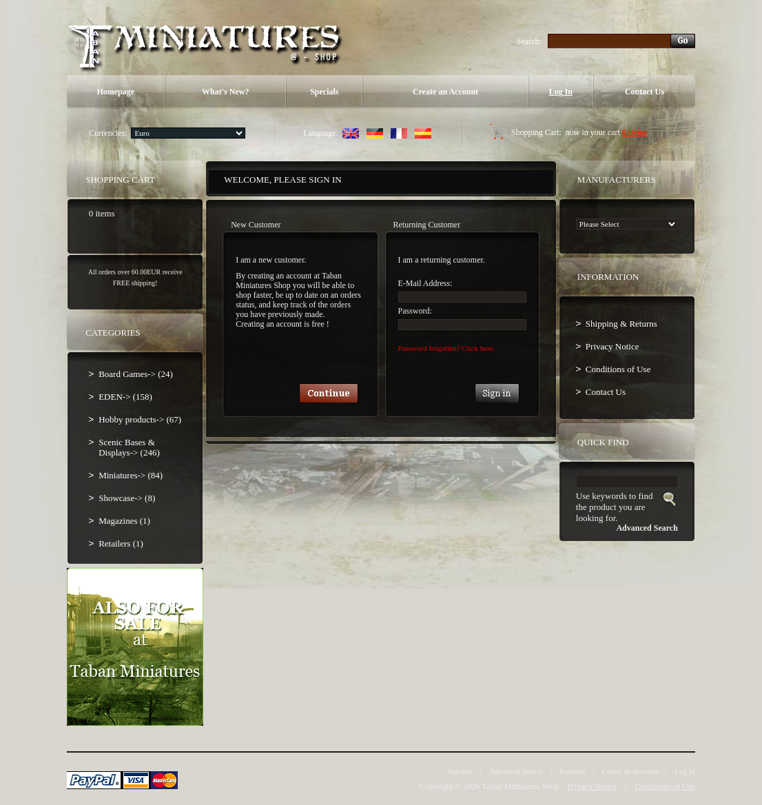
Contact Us (644, 91)
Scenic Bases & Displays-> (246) (129, 447)
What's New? (225, 91)
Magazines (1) (124, 521)
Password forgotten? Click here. (446, 348)
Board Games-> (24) (136, 374)
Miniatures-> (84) (131, 475)
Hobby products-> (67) (140, 419)
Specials (324, 91)
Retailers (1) (121, 543)
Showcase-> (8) (127, 498)
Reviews (572, 771)
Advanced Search (515, 771)
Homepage (115, 91)
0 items (634, 132)
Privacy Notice (612, 346)
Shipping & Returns (621, 323)
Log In (561, 91)
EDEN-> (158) (125, 396)
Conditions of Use (618, 369)
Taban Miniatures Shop (520, 786)
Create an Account (445, 91)
